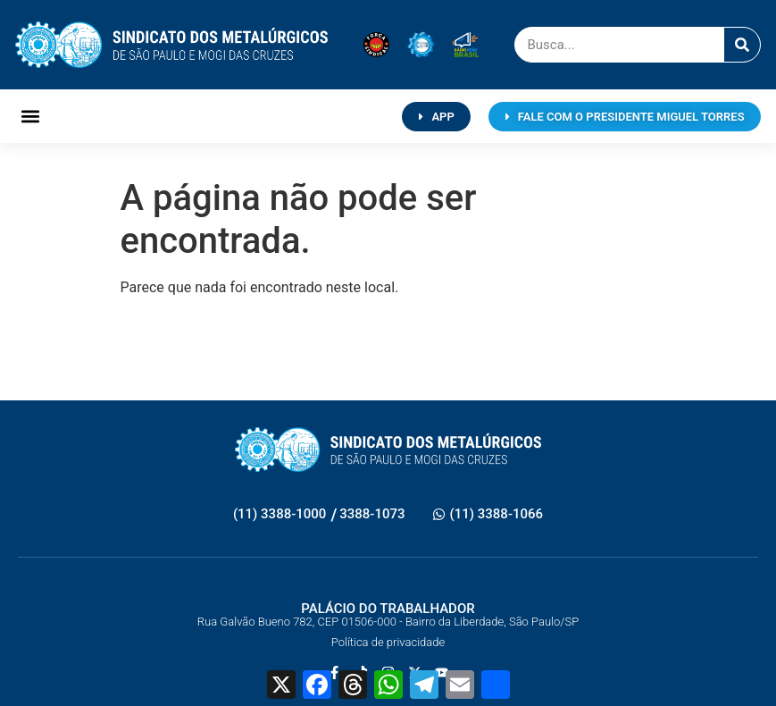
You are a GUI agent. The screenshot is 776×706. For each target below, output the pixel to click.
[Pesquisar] (742, 45)
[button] (30, 116)
